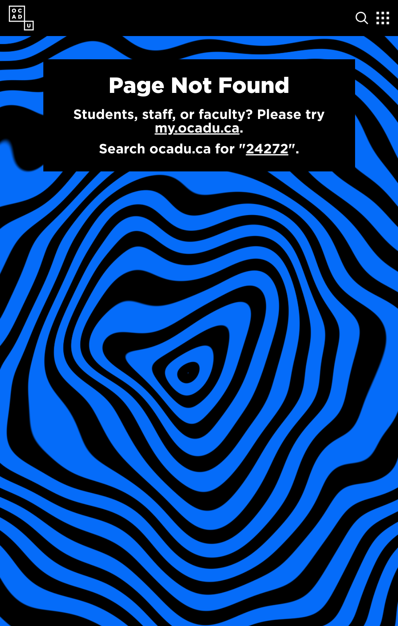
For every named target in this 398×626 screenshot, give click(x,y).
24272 (267, 148)
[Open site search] (361, 18)
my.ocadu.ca (196, 128)
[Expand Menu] (382, 18)
